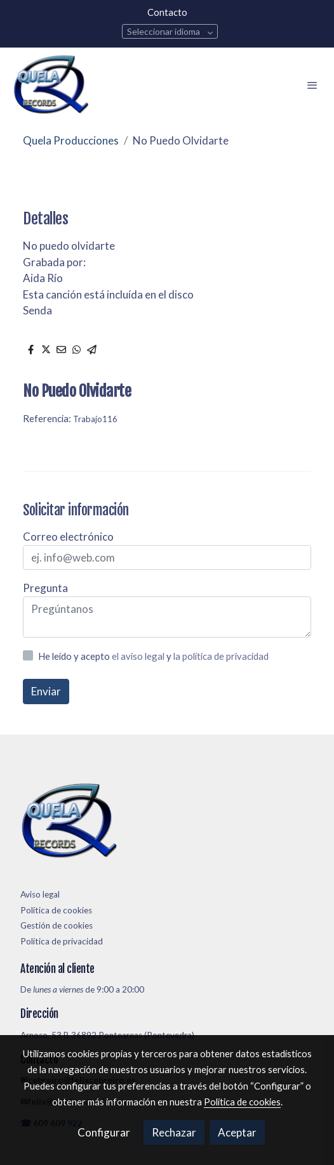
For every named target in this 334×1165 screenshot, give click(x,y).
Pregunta (45, 588)
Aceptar (237, 1132)
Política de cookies (56, 910)
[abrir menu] (312, 85)
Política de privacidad (61, 941)
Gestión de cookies (56, 925)
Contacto (167, 12)
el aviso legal (139, 656)
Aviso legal (40, 894)
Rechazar (174, 1132)
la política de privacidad (221, 656)
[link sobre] (167, 823)
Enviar (46, 691)
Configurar (103, 1132)
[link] (51, 85)
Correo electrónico (68, 536)
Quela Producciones (71, 140)
